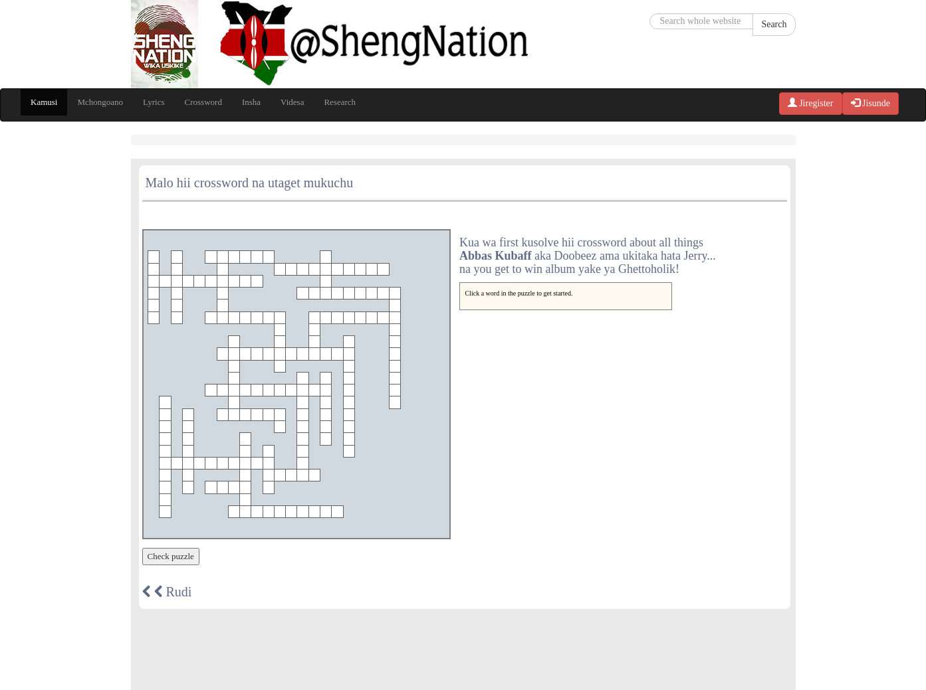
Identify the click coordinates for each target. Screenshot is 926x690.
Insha (251, 102)
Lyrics (154, 102)
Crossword (203, 102)
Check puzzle (171, 556)
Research (340, 102)
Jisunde (871, 103)
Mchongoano (100, 102)
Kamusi (44, 102)
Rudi (167, 591)
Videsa (292, 102)
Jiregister (811, 103)
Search (773, 24)
